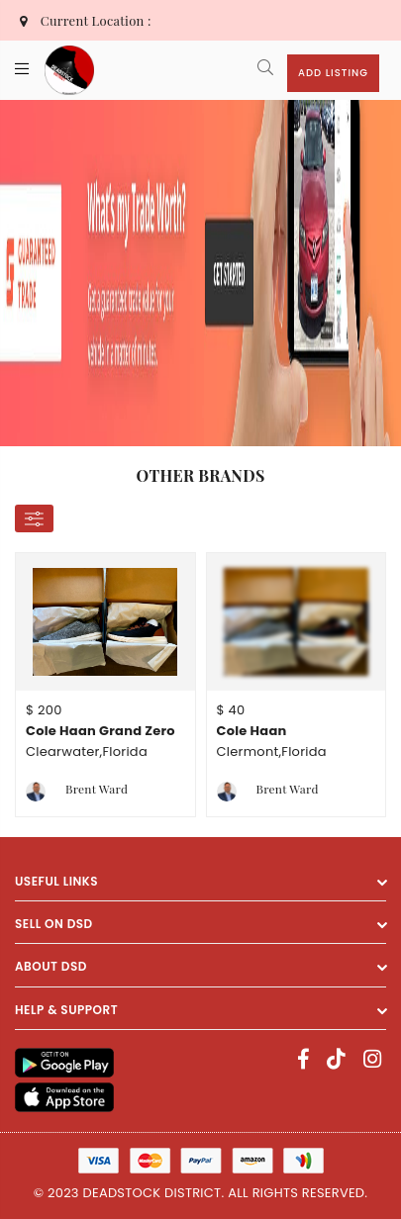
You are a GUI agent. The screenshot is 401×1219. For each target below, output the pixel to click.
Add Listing (333, 72)
